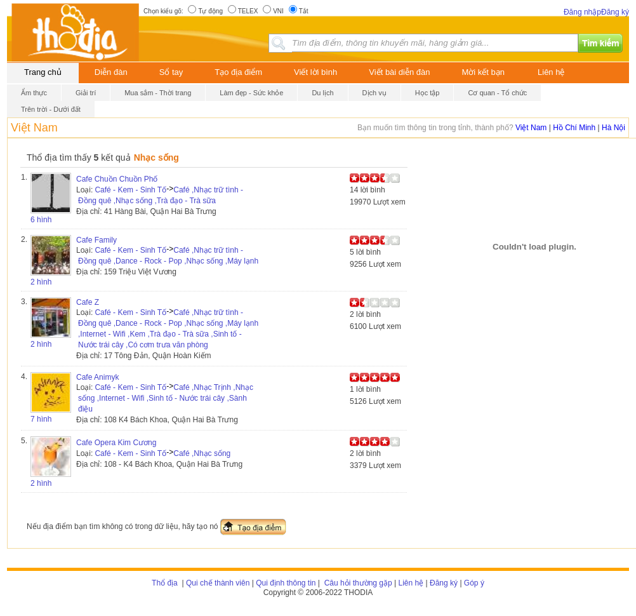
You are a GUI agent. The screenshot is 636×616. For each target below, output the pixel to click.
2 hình (40, 282)
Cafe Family (96, 240)
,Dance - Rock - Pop (148, 261)
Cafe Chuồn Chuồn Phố (116, 179)
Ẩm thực (34, 93)
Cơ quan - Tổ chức (497, 93)
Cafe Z (87, 302)
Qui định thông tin (285, 583)
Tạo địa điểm (238, 72)
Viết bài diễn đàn (399, 72)
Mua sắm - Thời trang (157, 93)
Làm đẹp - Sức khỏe (251, 93)
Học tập (427, 93)
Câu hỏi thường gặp (357, 583)
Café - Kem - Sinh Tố (130, 189)
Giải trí (86, 93)
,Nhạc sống (133, 200)
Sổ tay (171, 72)
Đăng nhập (582, 12)
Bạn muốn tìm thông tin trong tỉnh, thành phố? (436, 127)
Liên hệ (551, 72)
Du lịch (322, 93)
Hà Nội (613, 127)
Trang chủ (43, 72)
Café (181, 189)
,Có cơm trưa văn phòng (167, 344)
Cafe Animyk (97, 377)
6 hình (40, 219)
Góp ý (474, 583)
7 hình (40, 419)
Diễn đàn (111, 72)
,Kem (136, 334)
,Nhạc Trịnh (211, 387)
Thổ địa (165, 583)
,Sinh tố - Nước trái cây (186, 398)
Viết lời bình (315, 72)
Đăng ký (615, 12)
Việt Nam (34, 127)
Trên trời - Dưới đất (51, 109)
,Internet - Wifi (102, 334)
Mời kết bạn (483, 72)
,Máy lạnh (241, 261)
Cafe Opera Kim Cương (116, 442)
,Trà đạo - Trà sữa (185, 200)
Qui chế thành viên (217, 583)
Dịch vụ (374, 93)
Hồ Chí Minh (574, 127)
